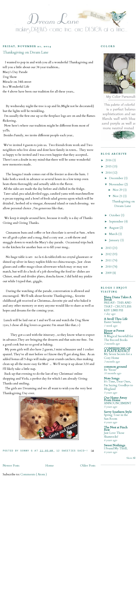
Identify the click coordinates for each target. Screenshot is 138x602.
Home (49, 465)
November (116, 184)
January (114, 240)
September (116, 221)
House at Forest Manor (114, 332)
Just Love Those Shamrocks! (114, 435)
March (113, 234)
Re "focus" (110, 370)
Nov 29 (118, 190)
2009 (108, 273)
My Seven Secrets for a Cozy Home (118, 356)
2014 (108, 173)
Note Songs (111, 378)
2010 (108, 267)
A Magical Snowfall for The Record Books (118, 338)
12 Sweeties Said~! (73, 450)
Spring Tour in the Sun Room (116, 417)
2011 (108, 260)
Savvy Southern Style (118, 412)
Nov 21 (118, 196)
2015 (108, 166)
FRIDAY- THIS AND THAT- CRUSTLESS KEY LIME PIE (117, 306)
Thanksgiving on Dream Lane (25, 52)
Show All (130, 458)
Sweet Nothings (114, 445)
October (115, 215)
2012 (108, 254)
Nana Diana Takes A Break (117, 298)
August (114, 228)
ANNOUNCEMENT (117, 403)
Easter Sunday (112, 322)
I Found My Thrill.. (116, 448)
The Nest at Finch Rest (115, 428)
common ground (115, 367)
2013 (108, 248)
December (116, 178)
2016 (108, 160)
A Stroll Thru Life (116, 319)
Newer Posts (11, 465)
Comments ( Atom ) (33, 474)
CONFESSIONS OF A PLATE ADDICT (117, 350)
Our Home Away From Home (115, 399)
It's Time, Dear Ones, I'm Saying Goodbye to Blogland (118, 385)
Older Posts (87, 465)
